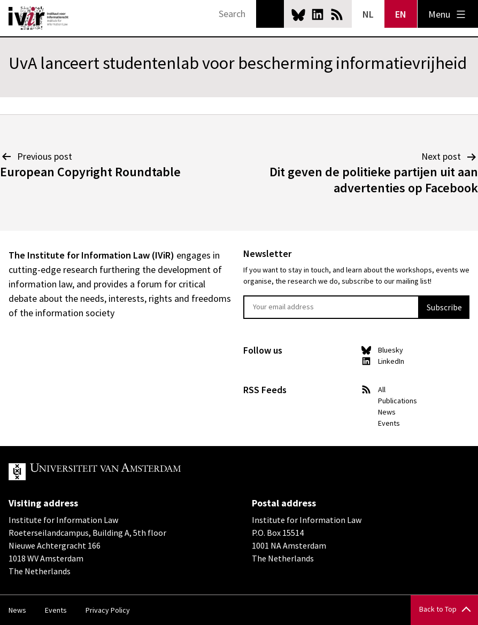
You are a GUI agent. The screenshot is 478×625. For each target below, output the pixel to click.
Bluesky (298, 14)
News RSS (336, 14)
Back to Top (438, 609)
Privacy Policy (108, 610)
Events (389, 423)
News (387, 412)
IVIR (38, 18)
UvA (133, 471)
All (382, 389)
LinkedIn (317, 14)
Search (270, 14)
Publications (397, 400)
